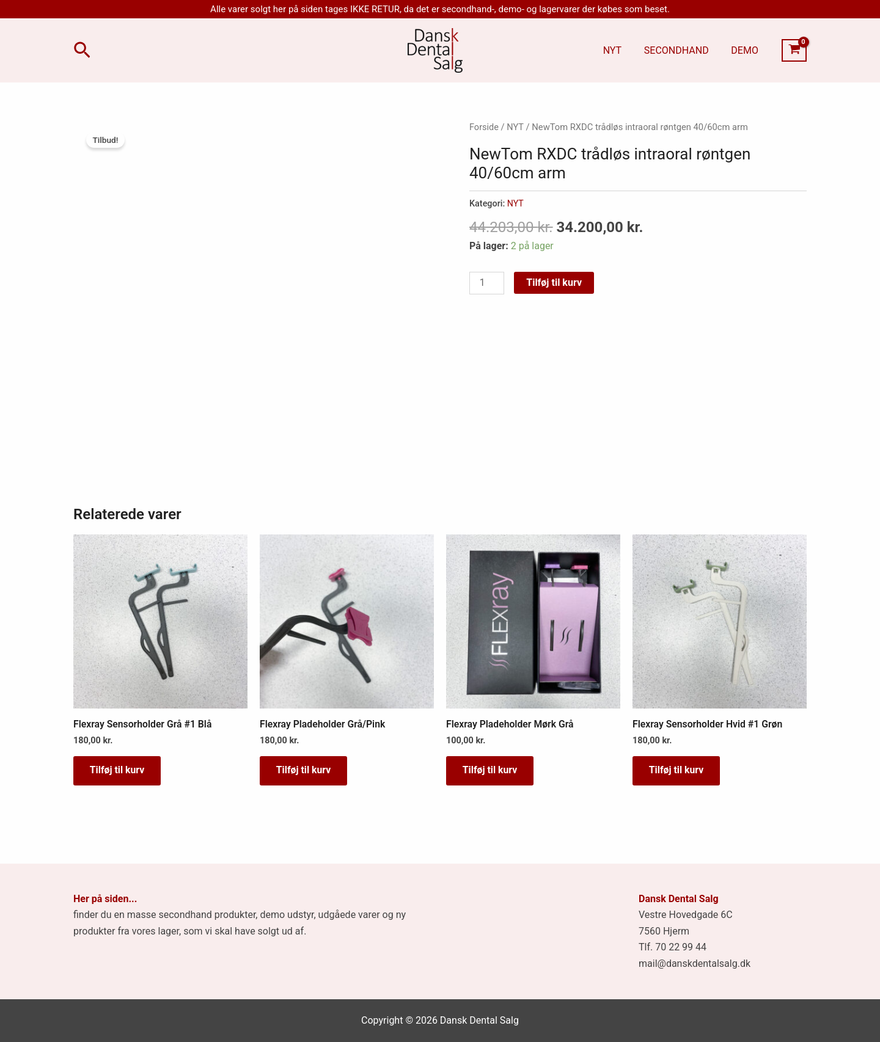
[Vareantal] (487, 282)
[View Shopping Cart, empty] (794, 50)
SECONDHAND (680, 50)
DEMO (746, 50)
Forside (484, 127)
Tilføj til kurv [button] (119, 771)
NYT (619, 50)
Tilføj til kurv (554, 281)
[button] (82, 50)
